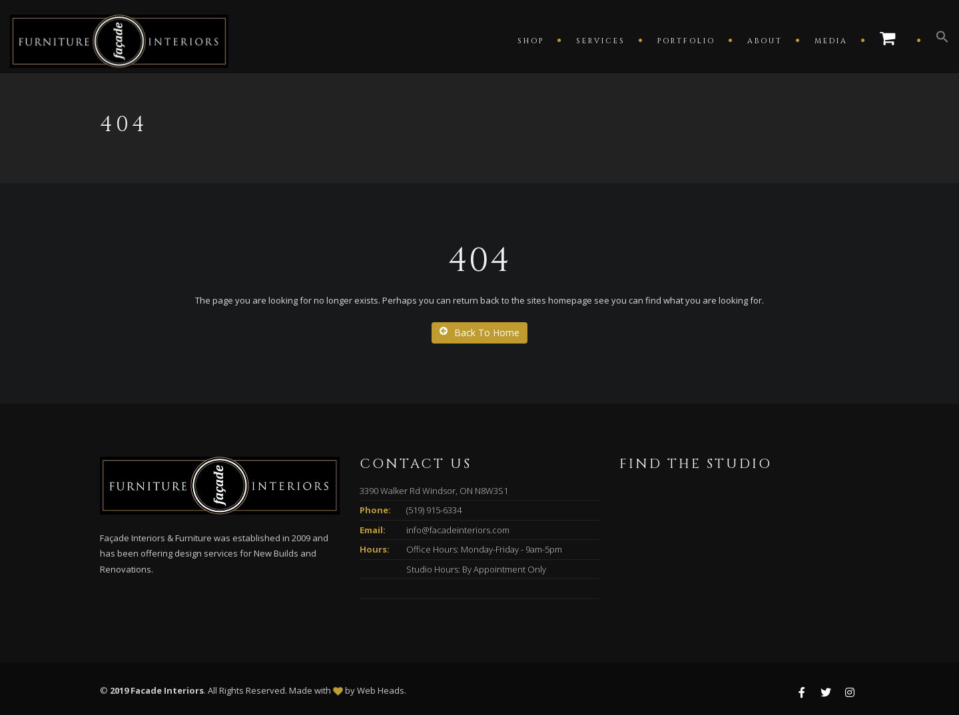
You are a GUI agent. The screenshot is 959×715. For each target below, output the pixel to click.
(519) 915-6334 (434, 510)
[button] (935, 40)
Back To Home (479, 332)
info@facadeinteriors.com (457, 530)
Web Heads (380, 690)
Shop (530, 41)
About (765, 41)
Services (600, 41)
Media (831, 41)
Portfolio (686, 41)
